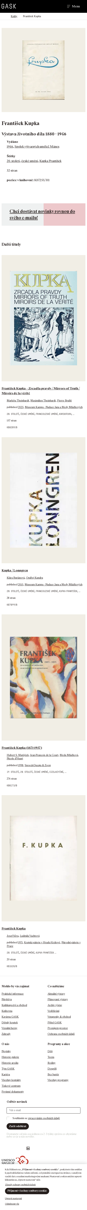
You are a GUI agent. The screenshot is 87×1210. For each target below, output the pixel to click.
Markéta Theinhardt (18, 400)
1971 (20, 942)
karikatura (65, 414)
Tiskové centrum (11, 1085)
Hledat (58, 6)
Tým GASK (8, 1068)
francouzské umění (47, 414)
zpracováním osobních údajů (44, 1118)
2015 (20, 584)
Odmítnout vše (12, 1203)
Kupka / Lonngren (15, 570)
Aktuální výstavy (56, 993)
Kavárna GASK (10, 1016)
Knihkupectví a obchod (14, 1005)
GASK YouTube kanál (20, 1148)
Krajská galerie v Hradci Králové (42, 942)
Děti (50, 1051)
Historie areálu (10, 1062)
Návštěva (7, 999)
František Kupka (14, 928)
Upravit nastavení (13, 1198)
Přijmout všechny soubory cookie (27, 1190)
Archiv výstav (55, 1005)
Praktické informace (13, 993)
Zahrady (6, 1033)
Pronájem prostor (58, 1028)
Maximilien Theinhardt (43, 400)
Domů (3, 16)
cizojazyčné (56, 772)
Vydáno (12, 142)
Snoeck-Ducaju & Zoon (38, 765)
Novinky (6, 1051)
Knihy (14, 16)
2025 (20, 407)
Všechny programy (58, 1080)
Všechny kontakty (11, 1080)
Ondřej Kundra (34, 577)
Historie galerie (10, 1057)
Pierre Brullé (64, 400)
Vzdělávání (53, 1010)
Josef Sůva (13, 935)
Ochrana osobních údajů (61, 1033)
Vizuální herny (9, 1028)
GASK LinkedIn (28, 1148)
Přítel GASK (55, 1022)
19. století (13, 772)
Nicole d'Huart (15, 758)
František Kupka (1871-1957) (22, 748)
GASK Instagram (12, 1148)
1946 (10, 146)
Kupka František (50, 161)
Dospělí (52, 1068)
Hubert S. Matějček (18, 755)
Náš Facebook (4, 1148)
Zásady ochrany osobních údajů (20, 1184)
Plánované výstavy (58, 999)
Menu (76, 6)
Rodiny (52, 1062)
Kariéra (6, 1074)
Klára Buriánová (16, 577)
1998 (20, 765)
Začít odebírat (17, 1126)
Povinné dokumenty (13, 1091)
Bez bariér (53, 1074)
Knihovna (7, 1010)
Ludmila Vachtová (30, 935)
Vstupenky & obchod (59, 1016)
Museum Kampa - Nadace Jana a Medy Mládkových (54, 407)
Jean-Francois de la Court (44, 755)
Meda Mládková (69, 755)
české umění (29, 161)
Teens (51, 1057)
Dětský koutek (10, 1022)
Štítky (11, 156)
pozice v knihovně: (20, 180)
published (12, 407)
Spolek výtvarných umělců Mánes (37, 146)
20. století (13, 161)
